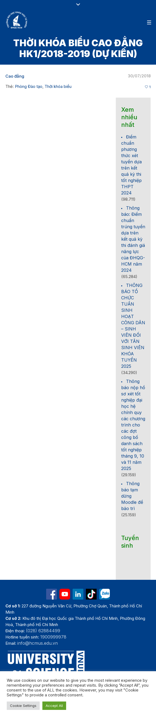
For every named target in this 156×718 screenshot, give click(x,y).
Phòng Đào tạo (28, 86)
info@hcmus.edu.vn (37, 643)
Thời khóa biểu (58, 86)
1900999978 (53, 637)
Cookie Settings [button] (23, 705)
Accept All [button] (54, 705)
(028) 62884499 (43, 630)
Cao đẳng (14, 76)
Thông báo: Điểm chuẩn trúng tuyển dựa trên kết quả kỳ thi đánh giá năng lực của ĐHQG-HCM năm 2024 (133, 239)
